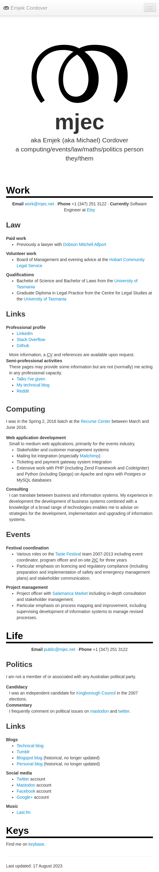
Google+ (25, 797)
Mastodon (26, 785)
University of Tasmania (45, 299)
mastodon (99, 711)
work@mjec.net (39, 203)
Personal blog (30, 763)
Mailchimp (89, 455)
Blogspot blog (29, 757)
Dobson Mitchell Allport (84, 244)
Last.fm (24, 812)
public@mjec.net (59, 649)
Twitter (23, 779)
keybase (36, 844)
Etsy (91, 209)
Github (23, 345)
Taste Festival (68, 554)
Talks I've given (31, 378)
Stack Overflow (31, 339)
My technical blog (33, 385)
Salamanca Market (70, 593)
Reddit (23, 391)
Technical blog (30, 745)
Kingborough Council (96, 693)
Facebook (26, 791)
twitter (123, 711)
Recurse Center (96, 421)
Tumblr (23, 751)
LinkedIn (25, 333)
